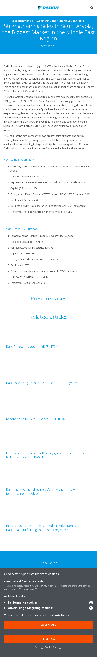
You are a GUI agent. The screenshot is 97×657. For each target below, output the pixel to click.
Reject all (48, 638)
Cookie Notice (60, 615)
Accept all (48, 624)
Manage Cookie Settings (48, 647)
